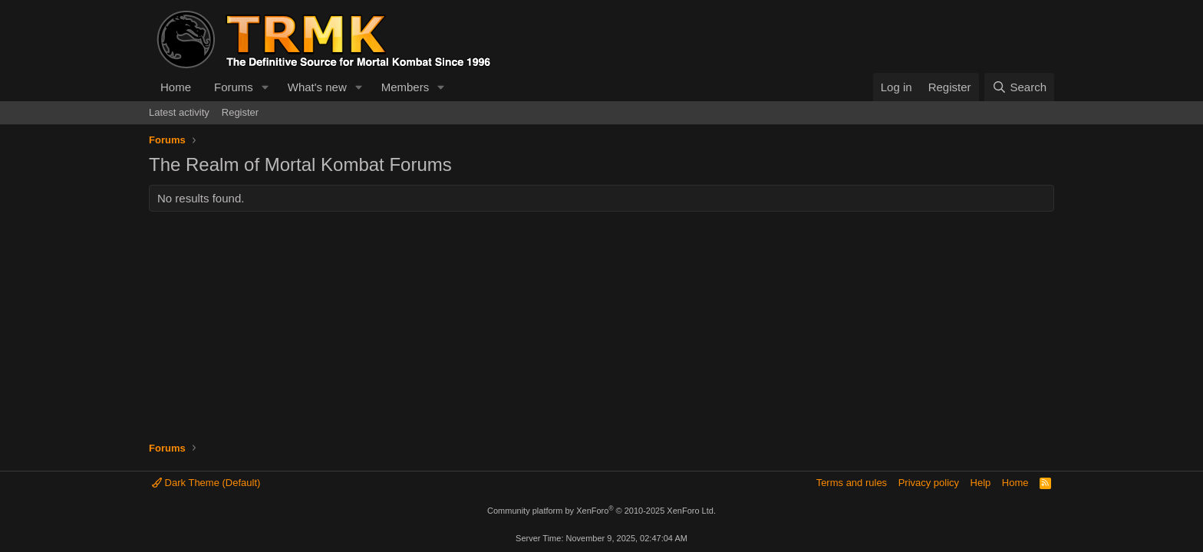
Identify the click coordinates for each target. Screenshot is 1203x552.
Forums (233, 87)
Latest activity (179, 112)
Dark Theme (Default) (206, 482)
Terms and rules (851, 482)
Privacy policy (928, 482)
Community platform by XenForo (601, 510)
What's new (317, 87)
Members (405, 87)
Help (981, 482)
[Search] (1019, 87)
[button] (265, 87)
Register (240, 112)
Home (175, 87)
